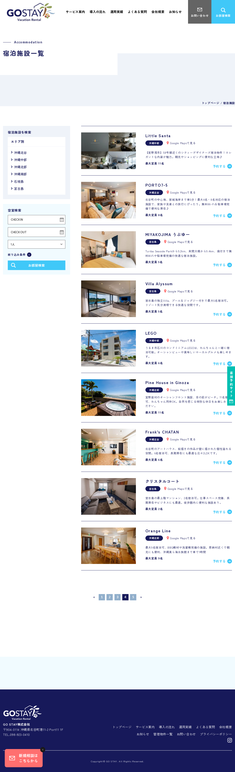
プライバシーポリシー (216, 734)
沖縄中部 (20, 159)
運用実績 (185, 727)
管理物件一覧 (162, 734)
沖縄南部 (20, 174)
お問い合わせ (186, 734)
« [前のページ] (94, 597)
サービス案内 (145, 727)
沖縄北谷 (20, 152)
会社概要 (225, 727)
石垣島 (19, 181)
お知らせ (143, 734)
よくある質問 (205, 727)
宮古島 (19, 188)
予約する (219, 166)
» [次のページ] (141, 597)
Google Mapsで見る (183, 143)
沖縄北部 (20, 166)
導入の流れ (167, 727)
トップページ (121, 727)
